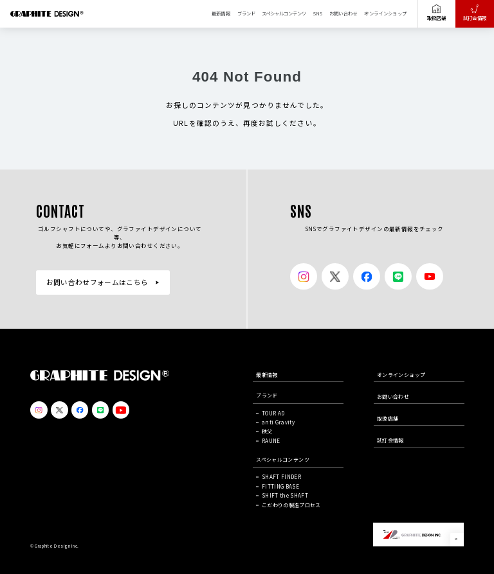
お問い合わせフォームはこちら (97, 282)
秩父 (267, 431)
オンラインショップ (385, 13)
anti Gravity (278, 422)
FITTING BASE (280, 486)
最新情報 (221, 13)
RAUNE (271, 440)
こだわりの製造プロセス (291, 505)
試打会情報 (475, 12)
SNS (317, 13)
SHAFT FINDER (281, 476)
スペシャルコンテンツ (284, 13)
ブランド (246, 13)
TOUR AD (273, 413)
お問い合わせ (343, 13)
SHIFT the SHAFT (285, 495)
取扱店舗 (436, 12)
